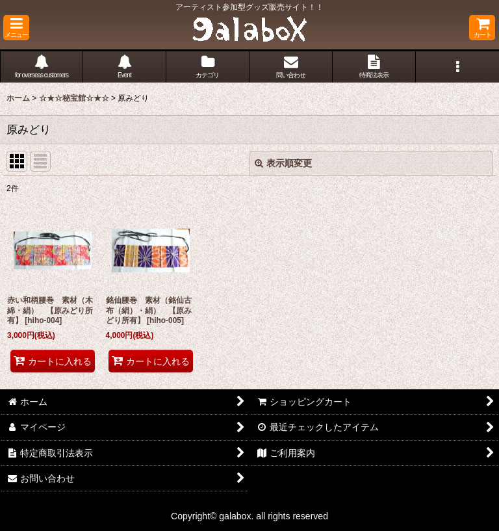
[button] (16, 27)
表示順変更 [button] (283, 163)
